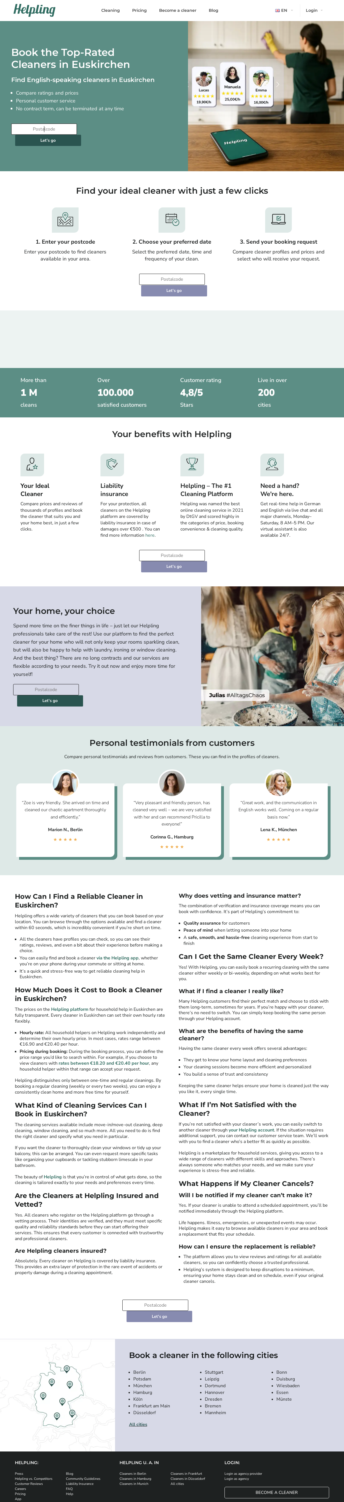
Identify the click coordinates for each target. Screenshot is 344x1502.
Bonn (281, 1316)
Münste (284, 1343)
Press (19, 1418)
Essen (282, 1337)
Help (69, 1438)
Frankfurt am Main (151, 1350)
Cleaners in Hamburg (135, 1423)
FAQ (69, 1433)
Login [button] (312, 10)
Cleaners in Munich (134, 1428)
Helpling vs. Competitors (33, 1423)
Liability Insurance (79, 1428)
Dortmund (215, 1330)
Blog (213, 10)
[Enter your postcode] (43, 129)
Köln (138, 1343)
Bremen (213, 1350)
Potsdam (142, 1323)
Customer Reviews (29, 1428)
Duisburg (285, 1323)
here (150, 513)
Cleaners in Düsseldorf (188, 1423)
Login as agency (236, 1423)
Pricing (139, 10)
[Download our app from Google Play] (103, 1461)
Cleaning (110, 10)
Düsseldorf (144, 1357)
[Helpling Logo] (34, 10)
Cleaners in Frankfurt (186, 1418)
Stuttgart (214, 1316)
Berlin (139, 1316)
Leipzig (212, 1323)
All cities (138, 1369)
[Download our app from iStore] (69, 1461)
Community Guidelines (83, 1423)
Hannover (214, 1337)
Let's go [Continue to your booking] (113, 129)
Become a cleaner (177, 10)
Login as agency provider (243, 1418)
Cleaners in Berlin (133, 1418)
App (18, 1443)
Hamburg (142, 1337)
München (142, 1330)
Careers (20, 1433)
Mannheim (215, 1357)
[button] (285, 10)
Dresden (213, 1343)
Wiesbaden (288, 1330)
